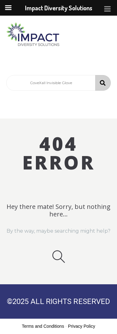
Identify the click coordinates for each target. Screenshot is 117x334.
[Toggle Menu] (107, 9)
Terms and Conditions (43, 326)
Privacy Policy (81, 326)
